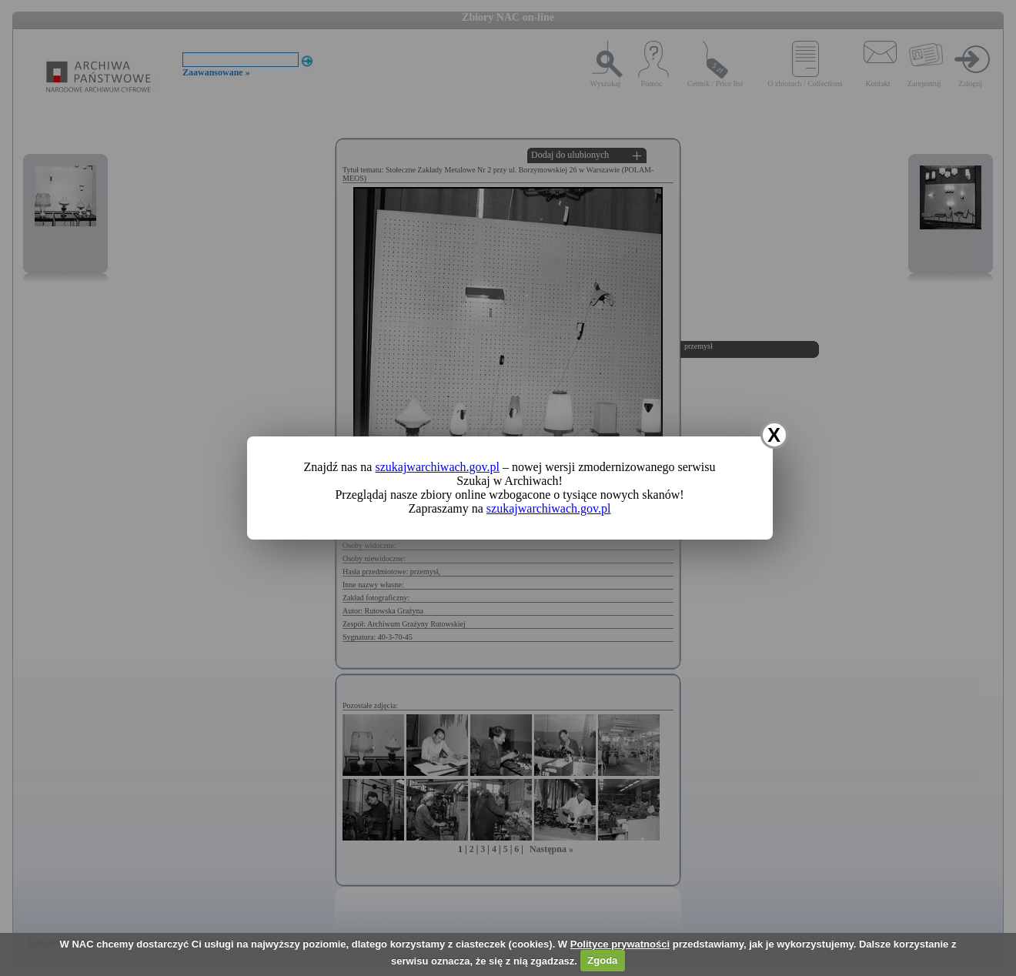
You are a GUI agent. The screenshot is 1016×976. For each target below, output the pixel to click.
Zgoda (602, 960)
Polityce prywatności (620, 944)
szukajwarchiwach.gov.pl (437, 466)
